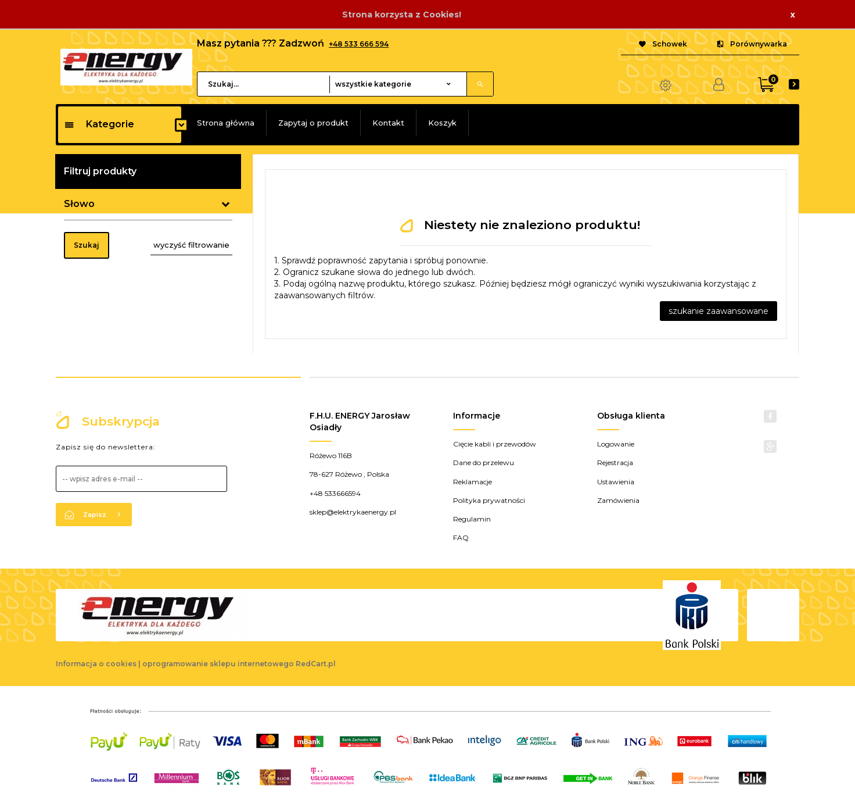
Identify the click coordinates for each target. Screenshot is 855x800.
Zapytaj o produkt (313, 122)
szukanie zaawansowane (718, 311)
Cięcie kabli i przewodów (494, 444)
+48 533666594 (335, 493)
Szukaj (86, 245)
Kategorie (99, 124)
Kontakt (388, 122)
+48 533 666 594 (359, 44)
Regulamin (472, 519)
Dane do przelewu (483, 462)
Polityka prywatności (489, 500)
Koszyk (442, 122)
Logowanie (615, 444)
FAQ (461, 537)
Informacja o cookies (96, 663)
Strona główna (225, 122)
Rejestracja (615, 462)
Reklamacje (472, 481)
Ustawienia (615, 481)
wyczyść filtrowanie (191, 244)
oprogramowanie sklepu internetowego (218, 663)
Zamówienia (618, 500)
